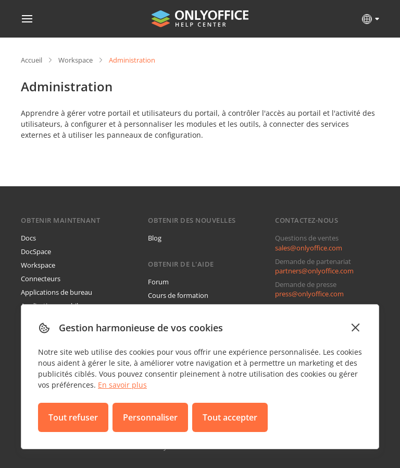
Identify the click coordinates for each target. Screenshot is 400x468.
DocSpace (36, 251)
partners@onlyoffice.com (314, 270)
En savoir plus (122, 385)
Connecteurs (40, 278)
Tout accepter (230, 417)
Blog (154, 238)
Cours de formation (178, 295)
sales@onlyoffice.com (308, 248)
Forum (158, 281)
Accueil (31, 60)
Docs (28, 238)
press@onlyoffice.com (309, 293)
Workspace (75, 60)
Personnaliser (150, 417)
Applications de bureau (56, 292)
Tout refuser (73, 417)
